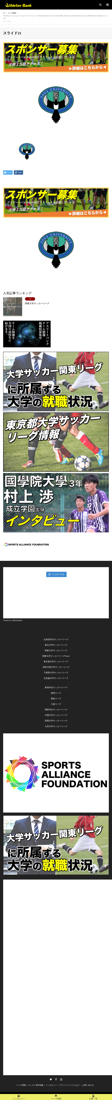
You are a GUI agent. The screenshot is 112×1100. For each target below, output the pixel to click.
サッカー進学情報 (35, 1085)
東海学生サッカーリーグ (56, 687)
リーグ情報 (21, 1085)
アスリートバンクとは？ (69, 1085)
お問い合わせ (88, 1085)
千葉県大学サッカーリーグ (56, 672)
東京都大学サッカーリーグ (56, 661)
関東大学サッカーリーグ (56, 650)
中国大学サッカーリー (55, 715)
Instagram (61, 1079)
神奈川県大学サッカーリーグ (56, 667)
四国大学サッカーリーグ (56, 720)
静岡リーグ (56, 693)
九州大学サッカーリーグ (56, 726)
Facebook (56, 1079)
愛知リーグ (56, 698)
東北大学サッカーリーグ (56, 645)
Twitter (51, 1079)
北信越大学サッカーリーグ (56, 678)
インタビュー (51, 1085)
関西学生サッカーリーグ (56, 709)
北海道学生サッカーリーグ (56, 639)
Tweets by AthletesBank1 (12, 620)
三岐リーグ (56, 704)
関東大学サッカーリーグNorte (56, 656)
